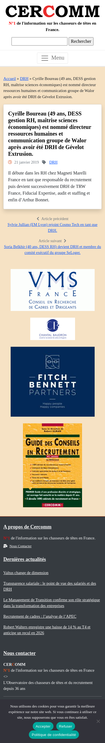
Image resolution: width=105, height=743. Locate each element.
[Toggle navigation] (52, 58)
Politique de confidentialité (54, 735)
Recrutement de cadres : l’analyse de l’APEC (39, 616)
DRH (24, 78)
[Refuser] (98, 721)
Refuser (65, 726)
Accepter (43, 726)
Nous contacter (19, 653)
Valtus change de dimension (25, 572)
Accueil (9, 78)
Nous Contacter (17, 546)
